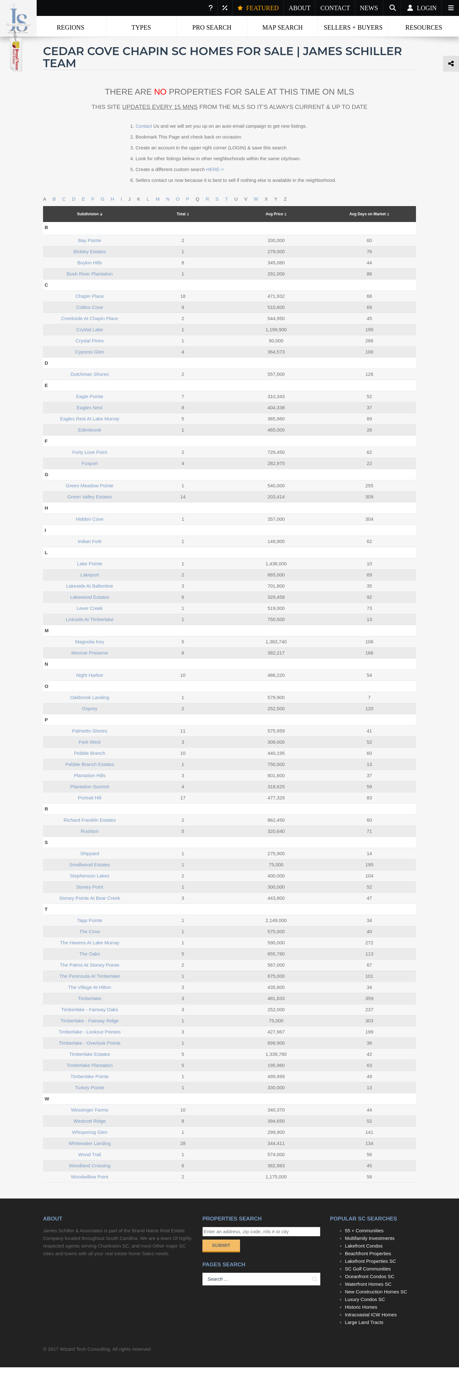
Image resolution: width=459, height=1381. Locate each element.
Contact (143, 139)
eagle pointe (89, 410)
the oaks (89, 967)
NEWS (369, 7)
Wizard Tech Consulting (85, 1362)
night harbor (89, 688)
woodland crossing (90, 1179)
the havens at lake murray (89, 956)
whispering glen (89, 1145)
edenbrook (89, 443)
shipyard (89, 867)
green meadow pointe (89, 499)
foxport (90, 477)
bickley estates (89, 265)
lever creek (89, 622)
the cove (89, 945)
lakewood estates (89, 610)
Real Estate (87, 41)
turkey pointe (89, 1101)
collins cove (89, 321)
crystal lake (89, 343)
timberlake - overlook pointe (89, 1056)
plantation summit (89, 800)
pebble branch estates (89, 778)
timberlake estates (89, 1067)
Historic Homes (361, 1320)
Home (54, 41)
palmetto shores (89, 744)
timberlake (89, 1012)
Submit (221, 1259)
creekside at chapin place (89, 332)
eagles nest (90, 421)
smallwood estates (89, 878)
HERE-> (215, 183)
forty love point (89, 466)
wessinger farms (89, 1123)
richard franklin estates (90, 833)
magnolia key (89, 655)
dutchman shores (89, 387)
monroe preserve (89, 666)
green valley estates (89, 510)
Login (421, 7)
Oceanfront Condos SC (369, 1290)
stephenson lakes (89, 889)
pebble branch (89, 766)
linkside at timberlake (89, 633)
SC (117, 41)
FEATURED (258, 7)
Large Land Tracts (364, 1336)
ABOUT (299, 7)
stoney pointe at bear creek (89, 911)
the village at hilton (89, 1001)
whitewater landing (90, 1157)
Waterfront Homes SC (368, 1297)
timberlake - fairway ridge (90, 1034)
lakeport (89, 588)
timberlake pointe (89, 1090)
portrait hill (89, 811)
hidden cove (90, 532)
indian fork (90, 555)
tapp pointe (89, 934)
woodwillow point (89, 1190)
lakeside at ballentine (89, 599)
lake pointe (89, 577)
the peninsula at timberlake (89, 989)
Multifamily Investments (370, 1252)
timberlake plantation (90, 1079)
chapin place (90, 309)
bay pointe (89, 254)
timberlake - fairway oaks (89, 1023)
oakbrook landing (89, 711)
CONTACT (335, 7)
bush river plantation (90, 287)
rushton (89, 845)
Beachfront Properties (368, 1267)
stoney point (89, 900)
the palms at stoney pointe (90, 978)
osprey (89, 722)
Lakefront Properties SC (370, 1274)
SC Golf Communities (368, 1282)
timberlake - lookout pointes (90, 1045)
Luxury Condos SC (365, 1313)
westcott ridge (90, 1134)
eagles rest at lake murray (89, 432)
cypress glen (89, 365)
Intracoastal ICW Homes (371, 1328)
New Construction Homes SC (376, 1305)
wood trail (89, 1168)
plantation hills (90, 789)
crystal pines (90, 354)
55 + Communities (364, 1244)
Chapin (143, 41)
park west (90, 755)
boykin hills (89, 276)
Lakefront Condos (363, 1259)
